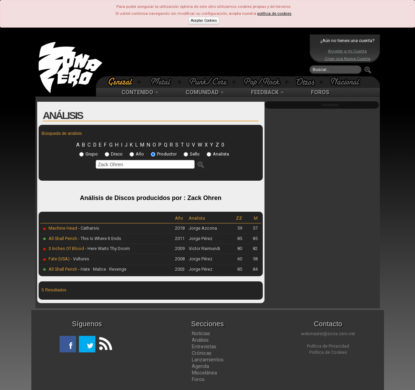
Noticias (201, 333)
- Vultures (79, 258)
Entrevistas (204, 346)
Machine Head (63, 228)
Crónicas (201, 353)
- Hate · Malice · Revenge (101, 269)
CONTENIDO (140, 92)
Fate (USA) (59, 258)
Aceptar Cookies (204, 20)
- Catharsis (88, 228)
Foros (198, 379)
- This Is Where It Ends (99, 238)
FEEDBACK (267, 92)
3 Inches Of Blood (66, 248)
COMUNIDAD (205, 92)
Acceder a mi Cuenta (347, 51)
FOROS (320, 92)
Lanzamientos (208, 359)
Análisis (200, 340)
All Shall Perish (63, 238)
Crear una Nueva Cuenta (347, 58)
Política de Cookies (328, 352)
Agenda (200, 366)
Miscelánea (204, 373)
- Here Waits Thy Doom (107, 248)
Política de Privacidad (328, 346)
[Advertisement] (206, 55)
